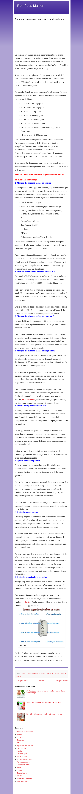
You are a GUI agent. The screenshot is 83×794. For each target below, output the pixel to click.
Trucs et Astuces (23, 781)
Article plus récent (22, 681)
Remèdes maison (23, 762)
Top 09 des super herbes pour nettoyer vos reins (44, 702)
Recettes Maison (23, 756)
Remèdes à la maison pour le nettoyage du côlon (44, 714)
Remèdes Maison (30, 5)
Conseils (20, 737)
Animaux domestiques (25, 732)
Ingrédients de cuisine (25, 745)
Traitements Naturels (53, 674)
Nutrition (24, 674)
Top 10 (19, 776)
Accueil (41, 681)
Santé (43, 674)
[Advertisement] (41, 37)
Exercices (20, 740)
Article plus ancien (61, 681)
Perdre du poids (22, 754)
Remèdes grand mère (25, 759)
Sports (19, 770)
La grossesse (22, 748)
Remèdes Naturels (34, 674)
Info (18, 743)
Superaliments (22, 773)
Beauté (19, 734)
